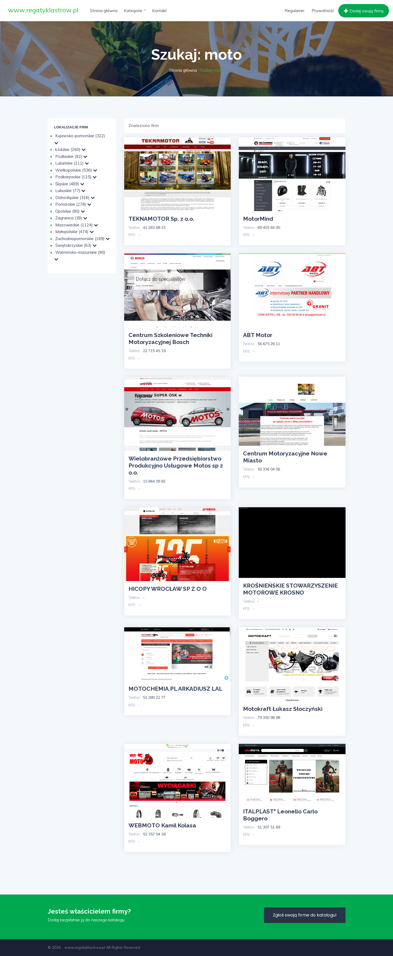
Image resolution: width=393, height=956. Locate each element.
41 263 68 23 (154, 227)
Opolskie (70, 211)
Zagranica (71, 217)
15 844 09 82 (154, 481)
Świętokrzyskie (76, 245)
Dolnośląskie (75, 197)
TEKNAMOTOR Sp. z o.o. (161, 218)
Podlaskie (71, 156)
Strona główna (103, 10)
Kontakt (159, 10)
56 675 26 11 (269, 343)
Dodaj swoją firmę (363, 11)
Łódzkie (70, 149)
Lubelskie (72, 163)
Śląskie (69, 183)
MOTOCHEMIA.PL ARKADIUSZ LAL (175, 688)
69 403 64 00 (269, 227)
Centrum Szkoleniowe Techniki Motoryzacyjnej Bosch (170, 338)
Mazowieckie (76, 224)
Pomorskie (73, 204)
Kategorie (135, 10)
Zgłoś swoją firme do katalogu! (305, 915)
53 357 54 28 (154, 834)
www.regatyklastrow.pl (43, 10)
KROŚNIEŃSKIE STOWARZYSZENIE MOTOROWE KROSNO (290, 589)
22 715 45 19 (154, 350)
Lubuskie (70, 190)
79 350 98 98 (269, 717)
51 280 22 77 (154, 697)
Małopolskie (74, 231)
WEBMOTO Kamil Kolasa (162, 825)
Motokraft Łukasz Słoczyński (282, 708)
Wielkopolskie (76, 170)
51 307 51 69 (269, 827)
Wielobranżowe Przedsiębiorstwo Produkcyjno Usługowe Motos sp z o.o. (175, 465)
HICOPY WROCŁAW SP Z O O (167, 588)
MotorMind (258, 218)
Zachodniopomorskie (82, 238)
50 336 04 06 (269, 469)
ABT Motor (257, 335)
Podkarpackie (76, 176)
